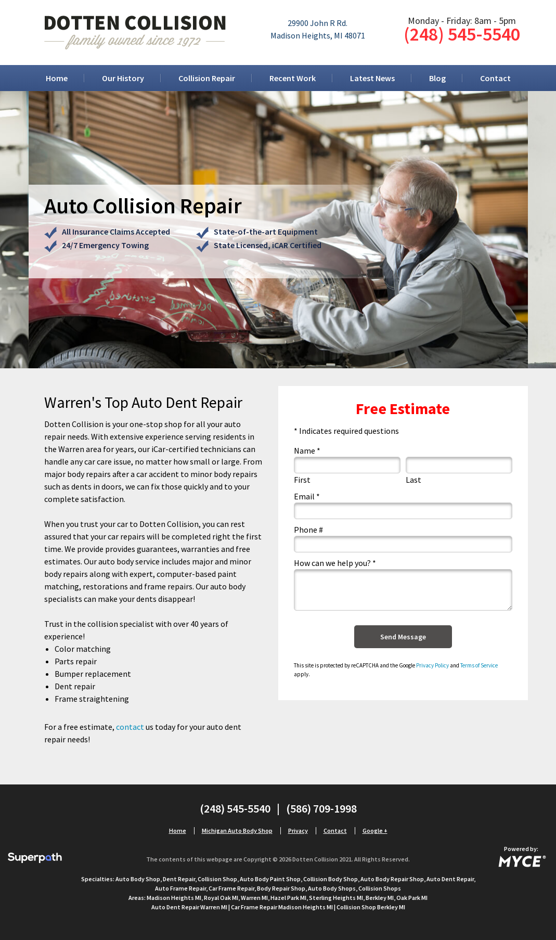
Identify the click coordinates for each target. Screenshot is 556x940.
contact (130, 727)
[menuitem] (57, 78)
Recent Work (292, 78)
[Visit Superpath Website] (35, 859)
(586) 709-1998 (321, 808)
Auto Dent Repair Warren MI (189, 907)
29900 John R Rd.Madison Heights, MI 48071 (317, 29)
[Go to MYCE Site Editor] (521, 859)
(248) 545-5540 (462, 34)
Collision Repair (206, 78)
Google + (375, 830)
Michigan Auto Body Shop (237, 830)
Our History (123, 78)
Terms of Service (479, 665)
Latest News (372, 78)
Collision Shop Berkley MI (371, 907)
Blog (437, 78)
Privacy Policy (432, 665)
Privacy (298, 830)
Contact (495, 78)
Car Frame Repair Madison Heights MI (282, 907)
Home (57, 78)
